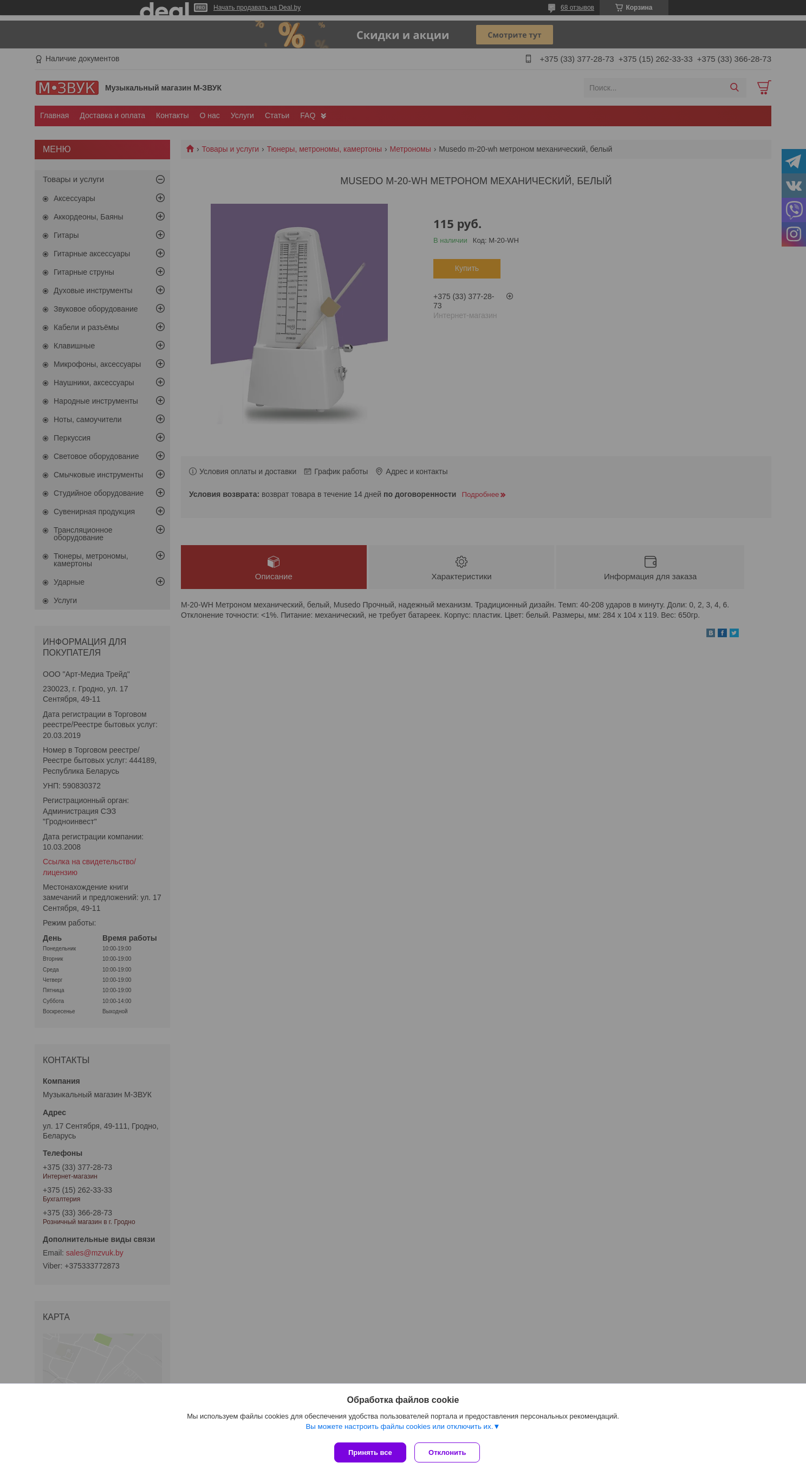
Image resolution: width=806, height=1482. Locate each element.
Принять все (370, 1452)
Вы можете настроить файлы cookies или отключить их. (399, 1429)
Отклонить (450, 1452)
